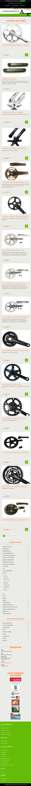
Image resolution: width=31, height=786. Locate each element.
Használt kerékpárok (5, 760)
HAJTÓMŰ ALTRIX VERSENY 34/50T (15, 317)
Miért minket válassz (5, 778)
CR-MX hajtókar (9, 79)
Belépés (7, 5)
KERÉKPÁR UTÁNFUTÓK (8, 604)
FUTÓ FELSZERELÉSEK (8, 625)
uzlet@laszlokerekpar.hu (6, 662)
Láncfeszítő (6, 582)
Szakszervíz (3, 752)
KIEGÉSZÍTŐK (6, 611)
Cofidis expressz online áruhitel (7, 765)
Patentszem (6, 587)
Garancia (3, 781)
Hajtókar (6, 576)
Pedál (5, 589)
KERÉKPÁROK (6, 549)
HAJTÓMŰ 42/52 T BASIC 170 (13, 250)
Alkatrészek (3, 754)
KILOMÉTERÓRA (6, 602)
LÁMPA (4, 600)
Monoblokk (6, 586)
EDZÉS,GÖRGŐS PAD (7, 623)
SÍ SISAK (5, 638)
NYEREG (5, 598)
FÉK (4, 594)
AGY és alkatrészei (7, 570)
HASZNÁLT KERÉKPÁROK (8, 560)
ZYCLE (4, 629)
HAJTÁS (5, 573)
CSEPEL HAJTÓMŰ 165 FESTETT (14, 149)
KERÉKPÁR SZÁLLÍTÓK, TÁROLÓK (10, 607)
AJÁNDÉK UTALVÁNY (7, 546)
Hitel (2, 772)
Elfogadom (22, 1)
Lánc (5, 580)
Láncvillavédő (7, 585)
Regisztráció (15, 5)
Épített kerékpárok (4, 750)
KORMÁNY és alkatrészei (9, 564)
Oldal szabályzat (4, 730)
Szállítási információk (5, 734)
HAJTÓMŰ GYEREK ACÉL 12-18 (13, 419)
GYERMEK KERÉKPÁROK (8, 553)
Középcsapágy (7, 579)
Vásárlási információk (5, 732)
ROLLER (4, 634)
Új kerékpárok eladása (5, 758)
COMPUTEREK (6, 627)
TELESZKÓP (5, 566)
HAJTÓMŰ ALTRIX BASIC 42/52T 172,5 (16, 284)
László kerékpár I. (4, 741)
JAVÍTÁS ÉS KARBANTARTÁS (9, 609)
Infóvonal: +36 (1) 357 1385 (14, 3)
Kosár (23, 5)
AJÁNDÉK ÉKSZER (7, 551)
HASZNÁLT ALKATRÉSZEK (9, 557)
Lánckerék (6, 583)
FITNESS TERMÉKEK (7, 632)
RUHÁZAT (5, 640)
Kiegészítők (3, 756)
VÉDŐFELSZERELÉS (7, 613)
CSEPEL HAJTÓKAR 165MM (12, 113)
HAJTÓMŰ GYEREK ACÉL (11, 385)
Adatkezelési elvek (4, 728)
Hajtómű (6, 578)
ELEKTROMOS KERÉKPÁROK (9, 555)
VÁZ (4, 568)
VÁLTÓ (4, 596)
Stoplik (5, 590)
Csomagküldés (4, 763)
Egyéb (5, 575)
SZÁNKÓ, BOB (6, 636)
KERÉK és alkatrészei (8, 562)
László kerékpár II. (4, 743)
